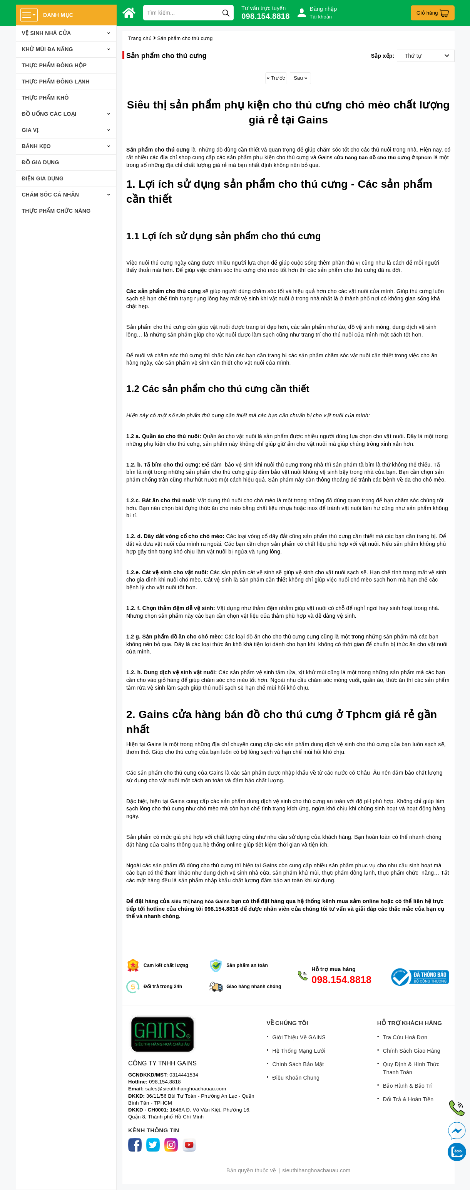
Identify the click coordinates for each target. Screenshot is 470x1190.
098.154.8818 (265, 16)
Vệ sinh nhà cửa (46, 33)
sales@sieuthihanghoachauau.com (185, 1089)
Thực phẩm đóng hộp (54, 65)
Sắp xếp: (383, 56)
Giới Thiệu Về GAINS (298, 1037)
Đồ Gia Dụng (40, 162)
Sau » (300, 78)
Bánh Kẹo (36, 146)
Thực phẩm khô (45, 98)
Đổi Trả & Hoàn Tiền (408, 1099)
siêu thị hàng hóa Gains (200, 901)
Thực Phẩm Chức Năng (56, 211)
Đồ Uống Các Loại (49, 114)
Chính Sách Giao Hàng (411, 1051)
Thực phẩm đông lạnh (56, 81)
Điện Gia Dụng (43, 178)
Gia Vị (30, 130)
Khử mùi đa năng (47, 49)
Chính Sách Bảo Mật (298, 1064)
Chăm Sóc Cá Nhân (50, 195)
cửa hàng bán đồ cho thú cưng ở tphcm (383, 157)
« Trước (276, 78)
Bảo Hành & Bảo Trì (408, 1086)
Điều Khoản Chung (295, 1078)
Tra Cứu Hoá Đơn (405, 1037)
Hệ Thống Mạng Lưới (298, 1051)
